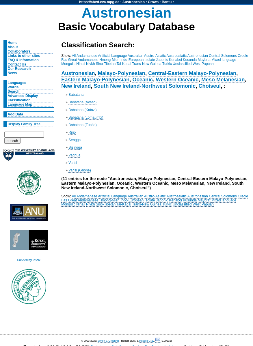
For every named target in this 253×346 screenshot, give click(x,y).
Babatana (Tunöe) (82, 125)
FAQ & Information (23, 60)
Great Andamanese (83, 60)
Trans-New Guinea (146, 64)
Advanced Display (23, 96)
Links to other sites (24, 56)
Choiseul (209, 86)
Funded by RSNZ (29, 260)
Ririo (72, 132)
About (13, 47)
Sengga (74, 140)
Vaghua (74, 155)
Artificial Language (112, 56)
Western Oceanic (177, 79)
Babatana (75, 95)
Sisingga (75, 147)
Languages (17, 83)
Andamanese (87, 56)
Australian (135, 56)
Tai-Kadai (123, 64)
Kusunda (190, 60)
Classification (19, 100)
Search (14, 91)
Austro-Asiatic (155, 56)
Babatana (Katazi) (82, 110)
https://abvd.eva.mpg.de (99, 2)
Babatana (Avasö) (82, 102)
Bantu (167, 2)
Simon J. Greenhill (108, 340)
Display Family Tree (24, 124)
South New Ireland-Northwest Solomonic (145, 86)
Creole (243, 56)
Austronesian (133, 2)
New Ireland (76, 86)
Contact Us (17, 64)
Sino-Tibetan (106, 64)
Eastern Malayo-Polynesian (95, 79)
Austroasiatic (177, 56)
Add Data (15, 114)
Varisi (72, 163)
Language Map (20, 104)
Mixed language (223, 60)
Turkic (167, 64)
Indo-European (132, 60)
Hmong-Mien (109, 60)
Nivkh (90, 64)
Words (13, 87)
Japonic (162, 60)
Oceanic (142, 79)
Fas (64, 60)
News (12, 73)
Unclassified (182, 64)
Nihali (80, 64)
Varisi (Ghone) (79, 170)
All (74, 56)
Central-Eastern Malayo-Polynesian (192, 73)
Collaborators (19, 51)
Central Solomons (223, 56)
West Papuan (203, 64)
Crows (153, 2)
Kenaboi (175, 60)
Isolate (150, 60)
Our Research (19, 69)
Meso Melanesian (223, 79)
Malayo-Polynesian (121, 73)
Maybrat (204, 60)
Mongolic (68, 64)
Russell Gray (146, 340)
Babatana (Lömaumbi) (85, 117)
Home (13, 43)
